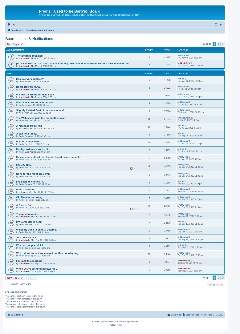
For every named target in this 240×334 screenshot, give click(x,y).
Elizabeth (184, 55)
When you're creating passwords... (37, 268)
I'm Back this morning (29, 261)
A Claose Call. (24, 205)
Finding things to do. (28, 141)
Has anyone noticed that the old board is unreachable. (48, 157)
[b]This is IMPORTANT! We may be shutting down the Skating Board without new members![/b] (72, 63)
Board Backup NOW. (28, 86)
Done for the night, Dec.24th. (33, 173)
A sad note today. (26, 133)
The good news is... (27, 214)
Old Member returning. (29, 197)
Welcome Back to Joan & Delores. (36, 229)
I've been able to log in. (30, 181)
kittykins (184, 102)
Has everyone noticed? (30, 79)
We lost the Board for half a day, (35, 94)
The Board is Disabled (29, 55)
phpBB (105, 321)
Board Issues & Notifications (29, 39)
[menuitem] (11, 24)
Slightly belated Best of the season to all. (40, 110)
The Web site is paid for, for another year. (40, 118)
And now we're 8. (26, 237)
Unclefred (24, 58)
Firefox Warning (25, 189)
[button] (223, 44)
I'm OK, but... (24, 164)
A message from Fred (29, 125)
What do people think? (29, 245)
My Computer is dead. (29, 221)
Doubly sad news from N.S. (32, 149)
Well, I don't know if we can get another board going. (47, 253)
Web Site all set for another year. (35, 102)
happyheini (185, 118)
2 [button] (218, 44)
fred (21, 81)
